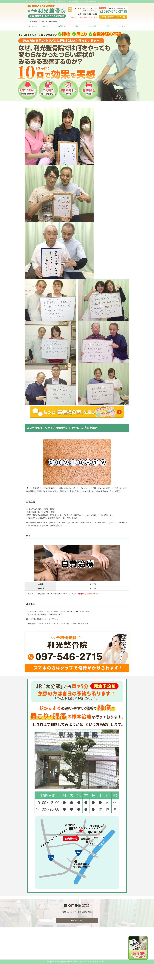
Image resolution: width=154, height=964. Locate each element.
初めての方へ (31, 26)
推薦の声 (77, 26)
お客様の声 (62, 26)
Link (90, 912)
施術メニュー (46, 26)
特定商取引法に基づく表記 (100, 962)
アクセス (122, 26)
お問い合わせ (77, 920)
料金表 (107, 26)
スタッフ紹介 (91, 26)
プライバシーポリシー (86, 962)
